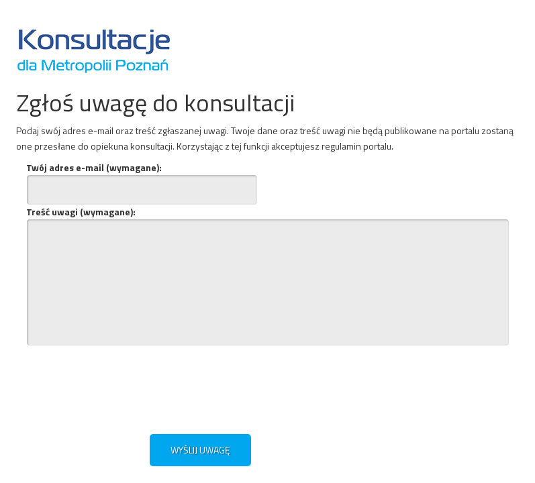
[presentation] (156, 388)
